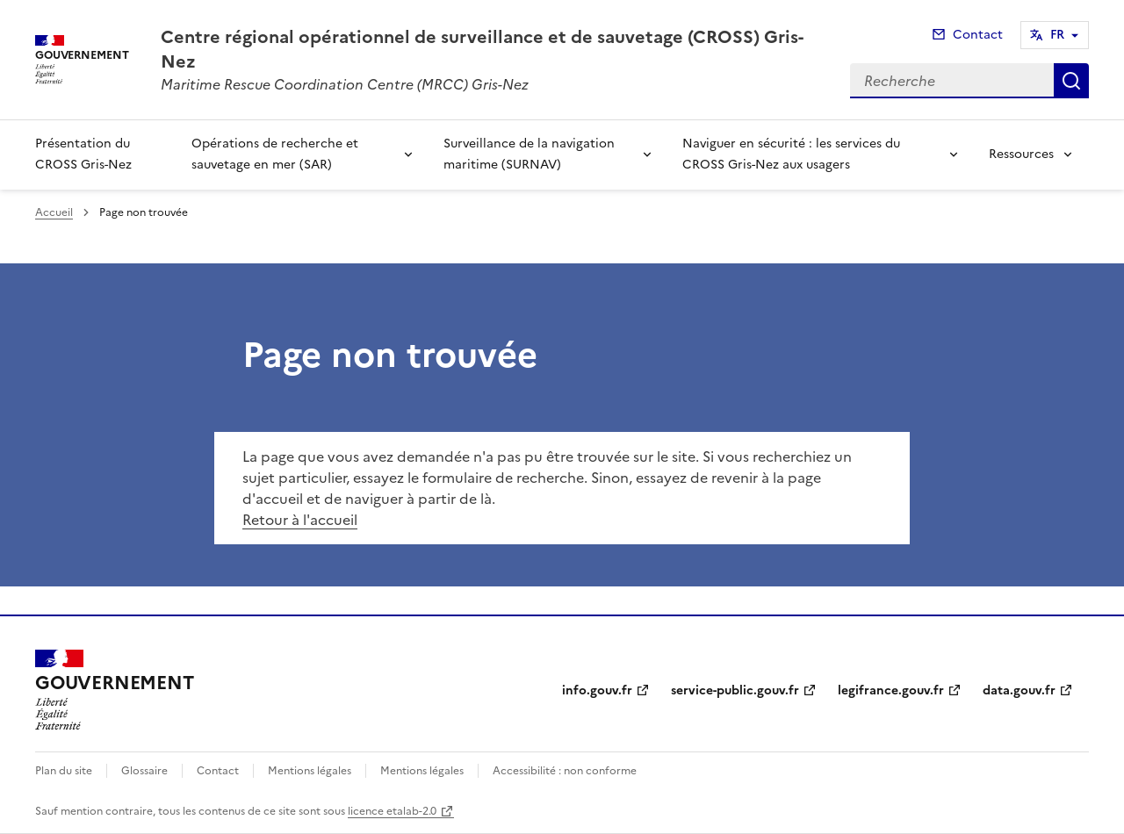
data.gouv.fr (1019, 690)
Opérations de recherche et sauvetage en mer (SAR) (274, 154)
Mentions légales (309, 771)
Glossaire (144, 771)
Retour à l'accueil (299, 519)
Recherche (1071, 80)
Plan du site (63, 771)
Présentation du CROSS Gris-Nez (83, 154)
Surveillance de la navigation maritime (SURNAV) (529, 154)
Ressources (1021, 154)
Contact (978, 34)
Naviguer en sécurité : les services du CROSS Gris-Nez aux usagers (791, 154)
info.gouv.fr (597, 690)
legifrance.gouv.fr (891, 690)
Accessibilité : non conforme (565, 771)
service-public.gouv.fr (735, 690)
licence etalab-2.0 (392, 811)
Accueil (54, 212)
